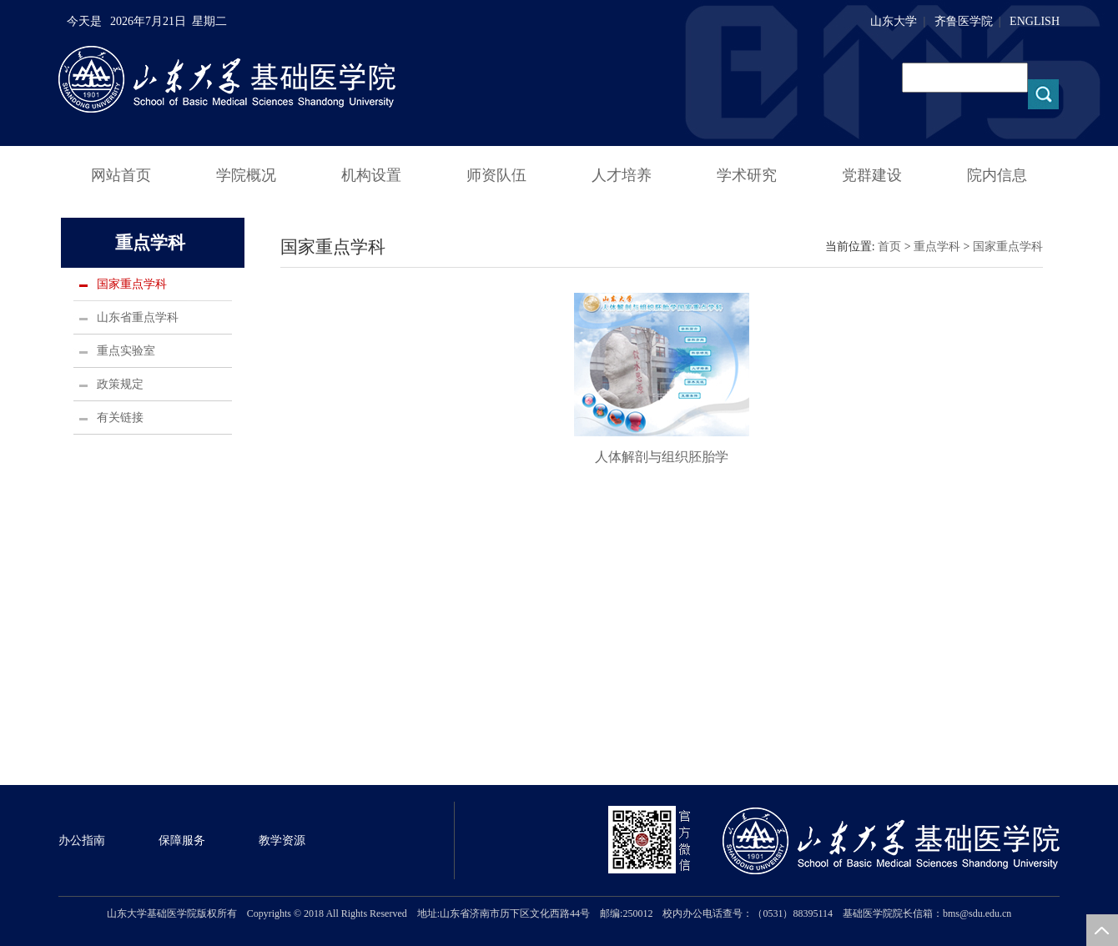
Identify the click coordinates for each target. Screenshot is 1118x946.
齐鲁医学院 (963, 21)
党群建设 (872, 175)
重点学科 (937, 246)
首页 (889, 246)
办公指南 (81, 840)
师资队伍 (496, 175)
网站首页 (121, 175)
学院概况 (246, 175)
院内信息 (997, 175)
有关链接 (120, 417)
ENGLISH (1035, 21)
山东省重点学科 (138, 317)
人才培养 (622, 175)
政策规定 (120, 384)
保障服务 (182, 840)
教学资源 (282, 840)
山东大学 (893, 21)
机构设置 (371, 175)
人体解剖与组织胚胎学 (661, 457)
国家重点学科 (132, 284)
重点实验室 (126, 351)
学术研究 (747, 175)
